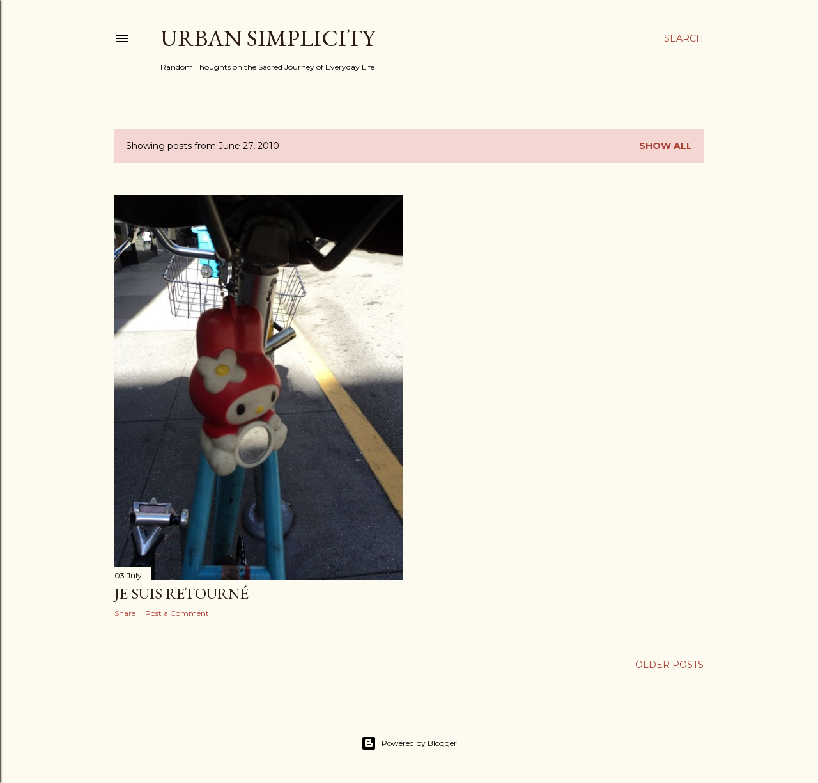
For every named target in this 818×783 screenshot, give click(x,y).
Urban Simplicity (267, 38)
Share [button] (124, 613)
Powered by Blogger (409, 743)
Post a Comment (177, 613)
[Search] (684, 38)
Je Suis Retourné (181, 593)
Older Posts (669, 664)
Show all (665, 146)
